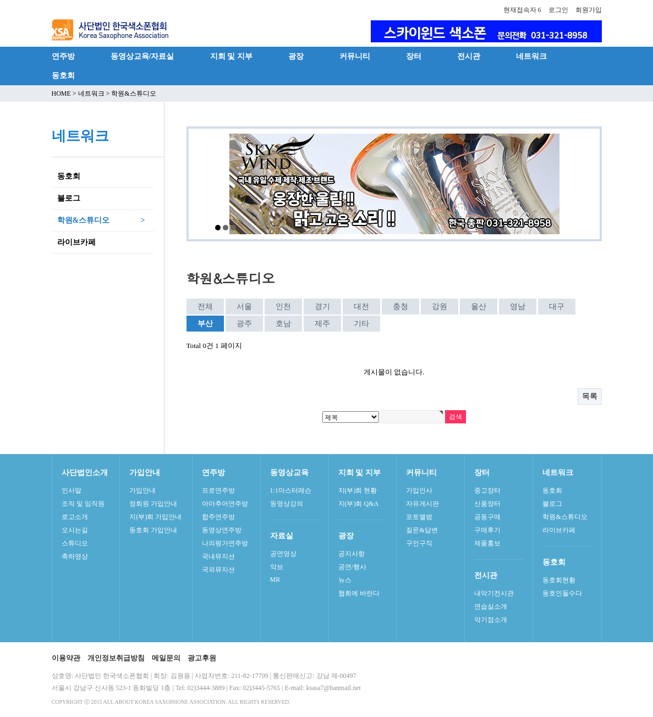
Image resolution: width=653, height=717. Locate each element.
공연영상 (283, 554)
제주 (322, 323)
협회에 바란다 (359, 593)
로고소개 (75, 517)
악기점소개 (490, 620)
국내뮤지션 (218, 556)
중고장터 (487, 490)
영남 (517, 306)
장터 (413, 56)
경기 (322, 306)
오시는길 (75, 530)
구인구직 (419, 543)
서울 (244, 306)
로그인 (558, 10)
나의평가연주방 (225, 543)
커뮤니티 (354, 56)
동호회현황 (558, 580)
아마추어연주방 (225, 504)
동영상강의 (286, 504)
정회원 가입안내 (153, 504)
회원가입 (588, 10)
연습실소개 (490, 606)
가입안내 (142, 490)
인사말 (71, 490)
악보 (276, 567)
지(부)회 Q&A (358, 504)
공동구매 (487, 517)
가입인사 (419, 490)
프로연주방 (218, 490)
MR (275, 579)
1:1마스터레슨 (290, 490)
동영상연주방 (222, 530)
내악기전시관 (494, 593)
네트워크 (531, 56)
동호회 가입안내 (153, 530)
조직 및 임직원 (83, 504)
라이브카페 (558, 530)
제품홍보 (487, 543)
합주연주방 (218, 517)
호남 (283, 323)
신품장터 (487, 504)
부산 (202, 322)
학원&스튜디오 (564, 517)
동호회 (63, 75)
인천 (283, 306)
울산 (478, 306)
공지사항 (351, 554)
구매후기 (487, 530)
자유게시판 (422, 504)
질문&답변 (421, 530)
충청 (400, 306)
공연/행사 (352, 567)
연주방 (63, 56)
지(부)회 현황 (357, 490)
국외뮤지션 (218, 569)
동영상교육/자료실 (142, 56)
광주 (244, 323)
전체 (205, 306)
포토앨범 (419, 517)
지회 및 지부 (231, 56)
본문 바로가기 (0, 0)
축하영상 (75, 556)
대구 (556, 306)
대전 (361, 306)
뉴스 (345, 580)
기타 (361, 323)
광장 (296, 56)
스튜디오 (75, 543)
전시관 (468, 56)
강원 (439, 306)
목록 (589, 396)
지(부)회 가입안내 (155, 517)
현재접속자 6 (522, 10)
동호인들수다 (562, 593)
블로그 (552, 504)
